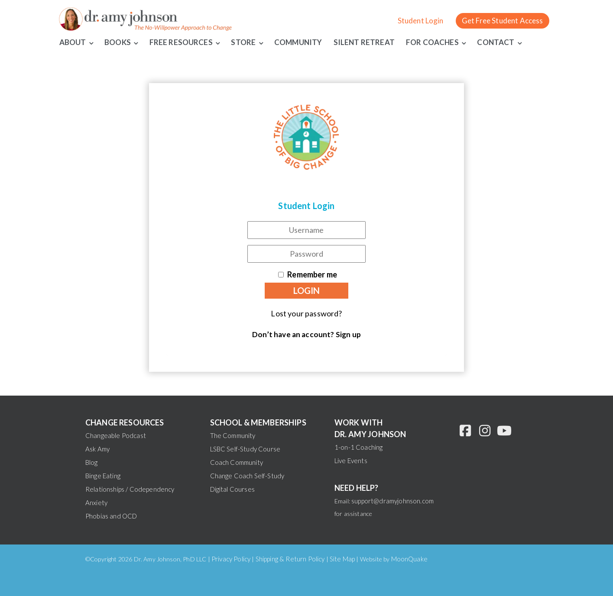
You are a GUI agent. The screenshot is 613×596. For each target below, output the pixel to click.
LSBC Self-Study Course (245, 449)
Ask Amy (97, 449)
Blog (91, 462)
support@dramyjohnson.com (392, 501)
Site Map (342, 559)
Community (298, 42)
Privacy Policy (230, 559)
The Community (233, 435)
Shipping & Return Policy (290, 559)
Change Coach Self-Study (247, 476)
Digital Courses (232, 489)
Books (117, 42)
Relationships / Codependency (129, 489)
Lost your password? (306, 313)
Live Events (350, 460)
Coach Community (236, 462)
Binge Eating (102, 476)
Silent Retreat (364, 42)
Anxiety (96, 502)
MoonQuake (409, 559)
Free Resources (181, 42)
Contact (496, 42)
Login (306, 290)
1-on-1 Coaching (358, 447)
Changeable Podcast (115, 435)
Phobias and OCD (111, 516)
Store (243, 42)
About (72, 42)
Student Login (421, 20)
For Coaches (432, 42)
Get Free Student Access (502, 20)
